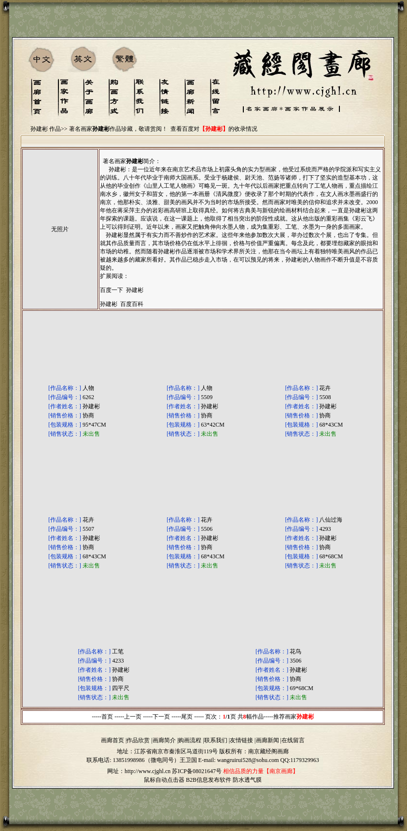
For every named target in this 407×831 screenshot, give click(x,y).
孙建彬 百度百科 (121, 304)
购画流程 (189, 740)
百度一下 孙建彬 (121, 290)
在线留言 (293, 740)
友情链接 (241, 740)
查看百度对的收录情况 (213, 128)
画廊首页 (112, 740)
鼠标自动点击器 (164, 779)
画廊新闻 (267, 740)
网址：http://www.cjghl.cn (138, 771)
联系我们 (215, 740)
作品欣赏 (138, 740)
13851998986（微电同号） (146, 760)
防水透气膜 (247, 779)
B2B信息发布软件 (208, 779)
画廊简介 (164, 740)
